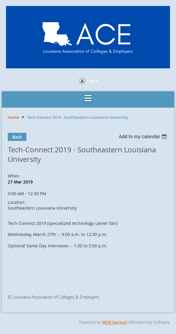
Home (13, 117)
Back (17, 137)
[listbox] (143, 136)
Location (16, 202)
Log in (92, 80)
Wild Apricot (114, 322)
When (14, 176)
